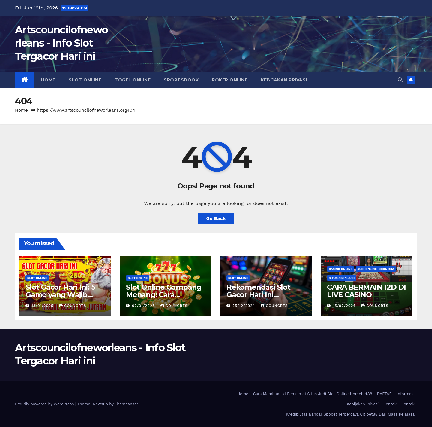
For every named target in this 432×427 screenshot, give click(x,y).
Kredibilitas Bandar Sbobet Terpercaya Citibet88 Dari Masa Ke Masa (350, 414)
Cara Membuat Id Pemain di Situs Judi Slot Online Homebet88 (312, 394)
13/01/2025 (43, 305)
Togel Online (133, 80)
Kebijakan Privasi (284, 80)
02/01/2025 (144, 305)
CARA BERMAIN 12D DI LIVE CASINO (366, 291)
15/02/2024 (345, 305)
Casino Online (340, 268)
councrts (72, 305)
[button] (400, 80)
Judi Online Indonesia (376, 268)
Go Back (216, 218)
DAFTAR (384, 394)
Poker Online (230, 80)
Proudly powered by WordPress (45, 404)
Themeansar (126, 404)
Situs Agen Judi (342, 277)
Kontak (390, 404)
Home (48, 80)
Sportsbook (181, 80)
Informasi (406, 394)
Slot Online (85, 80)
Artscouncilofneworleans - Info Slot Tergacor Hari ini (61, 43)
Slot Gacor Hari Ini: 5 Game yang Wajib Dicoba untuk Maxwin (64, 295)
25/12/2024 (244, 305)
